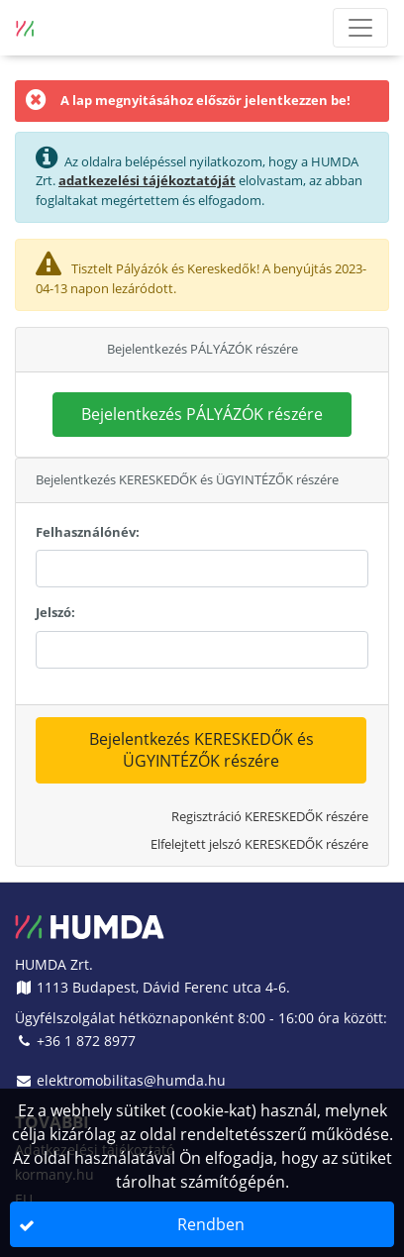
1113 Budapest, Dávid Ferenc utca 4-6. (152, 987)
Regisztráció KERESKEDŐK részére (269, 816)
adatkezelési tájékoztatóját (147, 180)
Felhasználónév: (88, 532)
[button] (202, 415)
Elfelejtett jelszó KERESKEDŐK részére (259, 844)
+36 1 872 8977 (75, 1040)
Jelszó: (55, 612)
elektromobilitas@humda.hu (120, 1080)
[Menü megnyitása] (360, 28)
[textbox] (202, 568)
